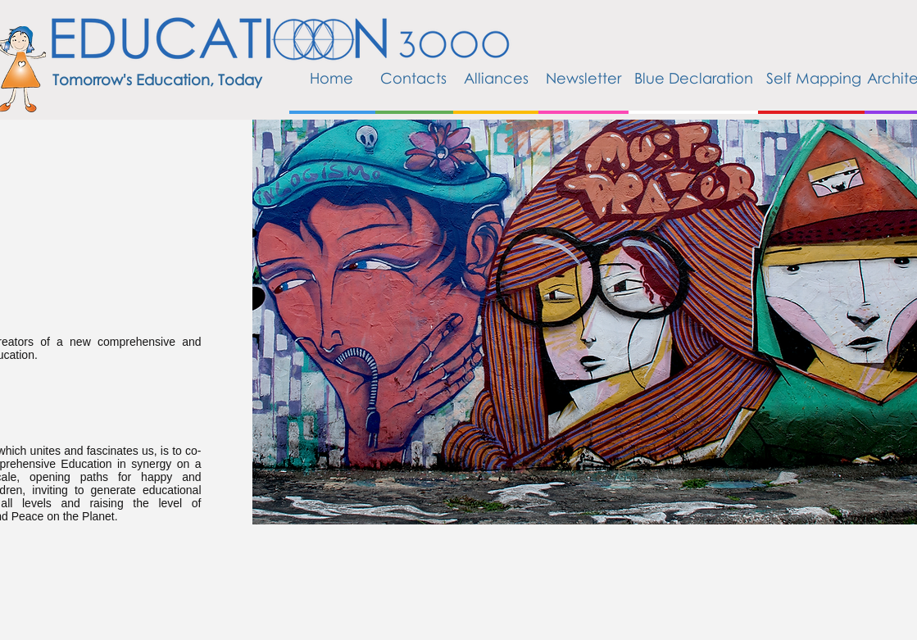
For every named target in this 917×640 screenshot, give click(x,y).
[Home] (331, 78)
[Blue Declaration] (693, 78)
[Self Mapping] (813, 78)
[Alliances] (496, 78)
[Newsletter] (583, 78)
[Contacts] (413, 78)
